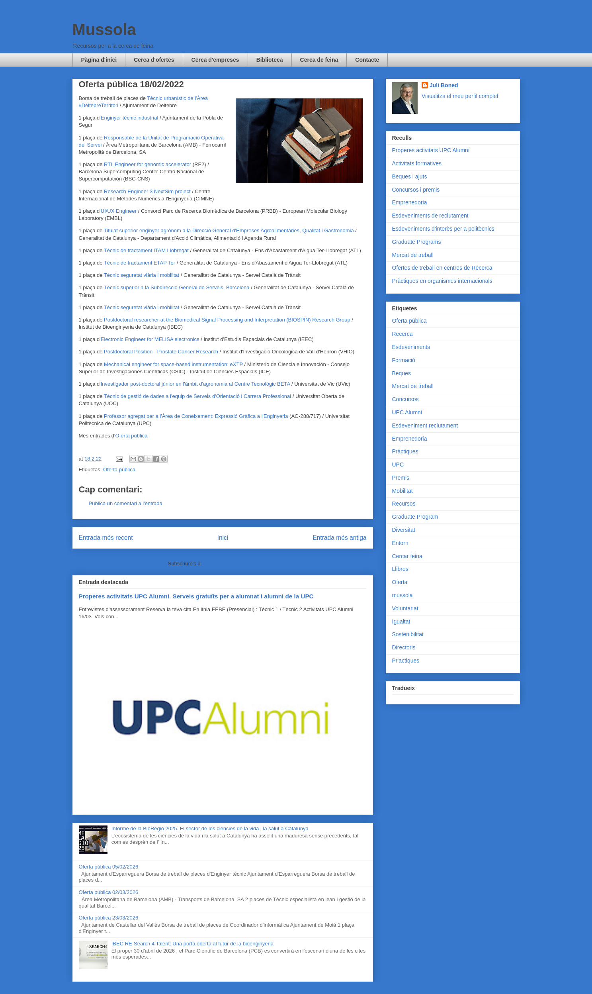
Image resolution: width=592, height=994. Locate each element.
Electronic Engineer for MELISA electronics (150, 339)
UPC (398, 464)
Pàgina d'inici (99, 60)
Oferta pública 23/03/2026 (109, 918)
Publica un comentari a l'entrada (125, 503)
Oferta (400, 582)
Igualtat (401, 621)
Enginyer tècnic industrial (129, 118)
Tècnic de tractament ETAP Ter (139, 263)
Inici (223, 537)
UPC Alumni (407, 412)
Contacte (367, 60)
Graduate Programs (416, 242)
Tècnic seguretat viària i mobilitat (141, 275)
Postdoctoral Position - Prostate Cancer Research (161, 352)
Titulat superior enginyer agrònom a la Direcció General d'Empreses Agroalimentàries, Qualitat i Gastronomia (229, 230)
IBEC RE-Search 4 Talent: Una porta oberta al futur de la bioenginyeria (192, 944)
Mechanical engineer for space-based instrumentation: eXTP (173, 364)
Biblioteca (269, 60)
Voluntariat (405, 608)
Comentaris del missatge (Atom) (240, 564)
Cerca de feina (319, 60)
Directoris (404, 647)
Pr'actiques (406, 660)
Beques (401, 373)
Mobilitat (402, 491)
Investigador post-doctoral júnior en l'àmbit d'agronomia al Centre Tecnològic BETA (195, 384)
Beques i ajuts (409, 176)
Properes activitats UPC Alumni (431, 150)
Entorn (400, 543)
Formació (403, 360)
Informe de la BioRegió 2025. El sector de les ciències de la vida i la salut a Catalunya (210, 828)
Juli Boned (444, 85)
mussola (402, 595)
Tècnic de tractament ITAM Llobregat (146, 250)
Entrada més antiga (339, 537)
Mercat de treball (413, 255)
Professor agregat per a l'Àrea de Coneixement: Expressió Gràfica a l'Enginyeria (196, 416)
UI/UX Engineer (119, 211)
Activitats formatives (417, 163)
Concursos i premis (416, 189)
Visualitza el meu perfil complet (460, 96)
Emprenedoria (409, 202)
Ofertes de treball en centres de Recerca (442, 268)
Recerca (402, 334)
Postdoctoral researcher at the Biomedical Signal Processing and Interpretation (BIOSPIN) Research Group (227, 320)
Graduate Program (415, 517)
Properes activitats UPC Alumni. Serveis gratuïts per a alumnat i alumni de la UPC (196, 596)
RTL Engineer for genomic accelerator (147, 164)
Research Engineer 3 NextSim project (147, 191)
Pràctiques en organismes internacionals (442, 281)
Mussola (104, 29)
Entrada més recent (106, 537)
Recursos (404, 503)
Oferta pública (131, 436)
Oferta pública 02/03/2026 (109, 892)
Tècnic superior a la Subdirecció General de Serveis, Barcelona (177, 287)
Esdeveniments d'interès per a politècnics (443, 228)
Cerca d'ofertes (154, 60)
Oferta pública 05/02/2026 (109, 867)
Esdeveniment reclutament (425, 425)
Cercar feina (407, 556)
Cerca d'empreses (215, 60)
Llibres (400, 569)
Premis (401, 477)
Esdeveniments (411, 347)
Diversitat (403, 530)
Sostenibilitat (408, 634)
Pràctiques (405, 451)
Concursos (405, 399)
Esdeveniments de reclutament (430, 215)
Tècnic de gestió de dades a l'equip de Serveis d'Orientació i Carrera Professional (197, 396)
